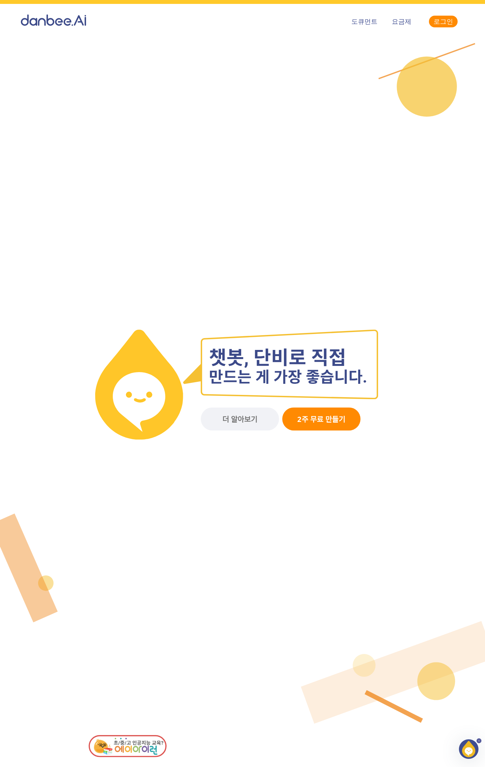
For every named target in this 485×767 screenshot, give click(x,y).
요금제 (401, 21)
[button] (468, 749)
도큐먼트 (364, 21)
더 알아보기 (239, 419)
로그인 (443, 21)
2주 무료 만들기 (321, 419)
